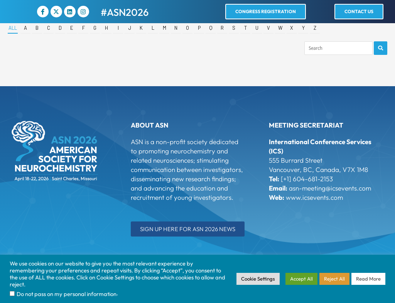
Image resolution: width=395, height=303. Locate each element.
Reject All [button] (334, 279)
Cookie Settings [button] (258, 279)
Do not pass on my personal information (66, 294)
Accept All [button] (301, 279)
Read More (368, 279)
